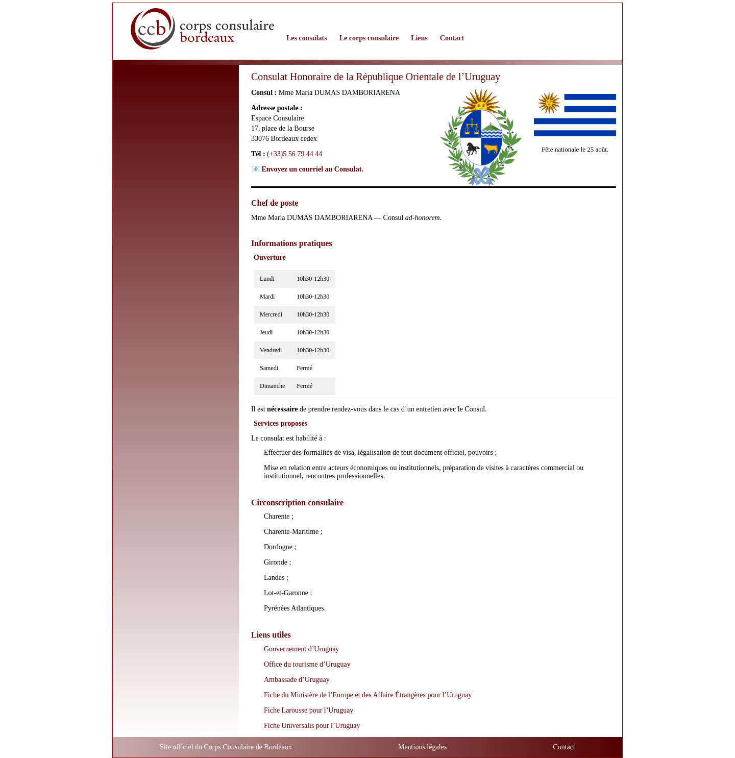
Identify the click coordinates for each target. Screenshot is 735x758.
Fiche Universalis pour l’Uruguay (312, 725)
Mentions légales (422, 747)
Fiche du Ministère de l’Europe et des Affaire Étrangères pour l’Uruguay (368, 695)
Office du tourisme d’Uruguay (307, 664)
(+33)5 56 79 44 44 (294, 154)
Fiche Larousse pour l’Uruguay (308, 710)
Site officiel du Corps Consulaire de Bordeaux (226, 747)
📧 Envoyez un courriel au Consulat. (307, 169)
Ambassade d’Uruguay (297, 679)
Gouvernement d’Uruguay (301, 649)
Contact (564, 747)
